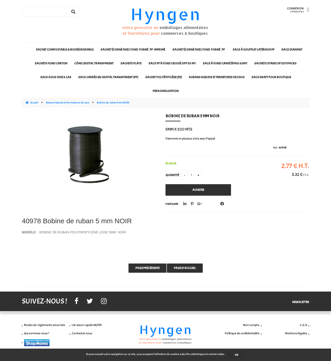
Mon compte (251, 325)
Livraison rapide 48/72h (87, 325)
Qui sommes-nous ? (36, 333)
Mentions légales (296, 333)
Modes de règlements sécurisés (44, 325)
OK (236, 355)
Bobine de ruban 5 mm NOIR (192, 116)
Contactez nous (82, 333)
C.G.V (303, 325)
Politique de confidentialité (242, 333)
